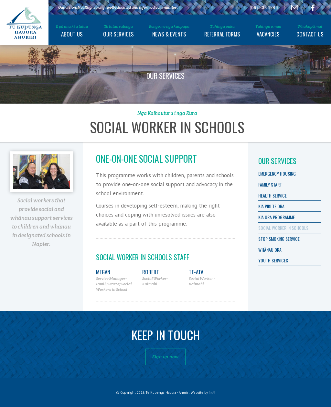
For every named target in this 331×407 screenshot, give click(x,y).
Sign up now (165, 357)
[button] (71, 30)
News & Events (169, 31)
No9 (212, 392)
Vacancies (268, 31)
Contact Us (310, 31)
